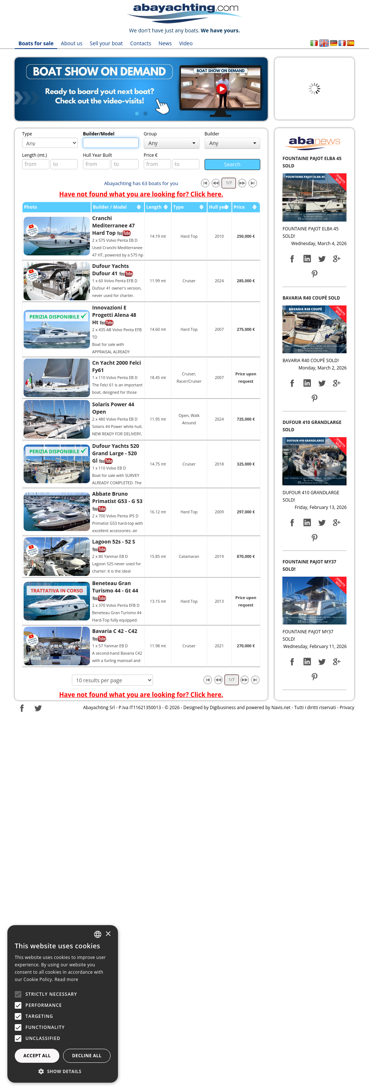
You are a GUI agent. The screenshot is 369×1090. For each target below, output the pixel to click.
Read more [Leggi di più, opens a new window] (66, 979)
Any (172, 142)
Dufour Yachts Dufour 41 (110, 269)
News (165, 43)
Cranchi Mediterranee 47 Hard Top (113, 225)
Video (186, 43)
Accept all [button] (37, 1055)
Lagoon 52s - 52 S (113, 541)
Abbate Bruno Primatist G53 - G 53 (117, 497)
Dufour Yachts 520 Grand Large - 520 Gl (115, 453)
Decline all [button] (87, 1055)
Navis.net (280, 707)
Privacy (347, 707)
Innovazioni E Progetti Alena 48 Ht (114, 315)
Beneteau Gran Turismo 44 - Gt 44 (115, 587)
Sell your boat (106, 43)
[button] (63, 1071)
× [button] (108, 934)
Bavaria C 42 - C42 (114, 630)
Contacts (140, 43)
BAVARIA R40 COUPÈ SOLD (311, 298)
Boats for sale (35, 43)
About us (71, 43)
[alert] (62, 1004)
